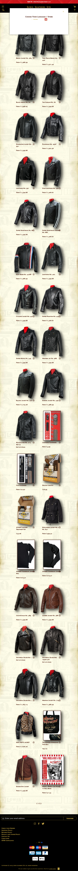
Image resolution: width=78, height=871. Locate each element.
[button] (34, 19)
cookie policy (52, 868)
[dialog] (39, 435)
